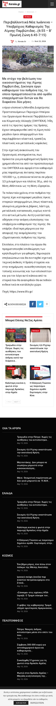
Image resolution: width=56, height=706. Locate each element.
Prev (8, 402)
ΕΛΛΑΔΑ (27, 17)
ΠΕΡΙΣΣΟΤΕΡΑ (37, 703)
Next (16, 402)
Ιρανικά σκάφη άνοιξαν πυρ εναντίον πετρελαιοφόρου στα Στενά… (33, 580)
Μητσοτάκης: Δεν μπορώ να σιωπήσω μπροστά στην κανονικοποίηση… (32, 465)
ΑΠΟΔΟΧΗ (21, 703)
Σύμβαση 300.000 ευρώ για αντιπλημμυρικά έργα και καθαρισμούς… (31, 647)
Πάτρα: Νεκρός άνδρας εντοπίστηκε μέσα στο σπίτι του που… (34, 632)
